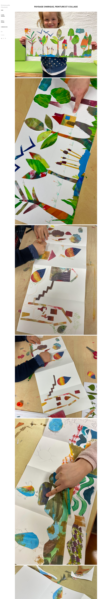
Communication (4, 27)
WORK (2, 10)
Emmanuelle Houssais (5, 6)
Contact (2, 35)
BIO (2, 31)
